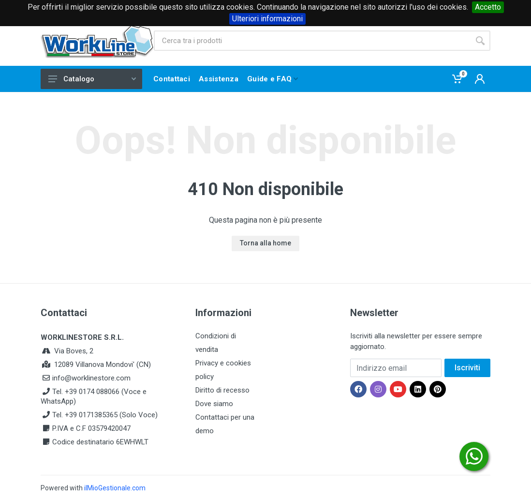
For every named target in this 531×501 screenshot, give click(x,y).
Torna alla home (265, 243)
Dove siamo (214, 403)
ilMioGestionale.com (115, 488)
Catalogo (92, 79)
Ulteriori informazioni (267, 18)
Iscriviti (467, 367)
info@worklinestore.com (91, 378)
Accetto (488, 7)
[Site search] (312, 40)
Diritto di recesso (222, 390)
